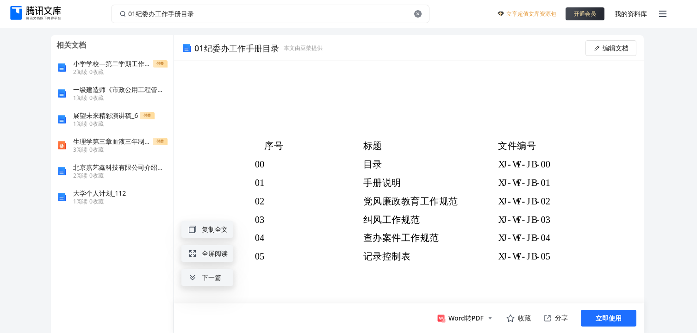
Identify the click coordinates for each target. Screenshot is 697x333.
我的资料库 (631, 13)
